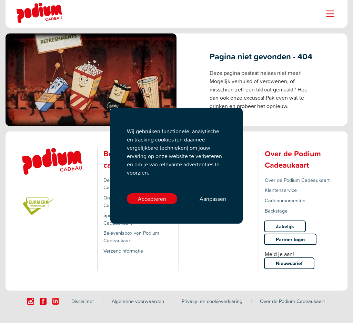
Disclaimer (82, 301)
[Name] (330, 14)
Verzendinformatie (123, 250)
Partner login (290, 239)
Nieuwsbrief (289, 263)
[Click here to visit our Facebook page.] (43, 301)
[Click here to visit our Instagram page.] (30, 301)
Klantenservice (281, 190)
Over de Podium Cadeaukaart (297, 180)
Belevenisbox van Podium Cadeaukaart (131, 236)
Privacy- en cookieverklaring (212, 301)
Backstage (276, 210)
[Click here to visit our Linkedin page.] (55, 301)
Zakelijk (285, 226)
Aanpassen (213, 199)
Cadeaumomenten (285, 200)
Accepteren (152, 199)
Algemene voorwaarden (138, 301)
